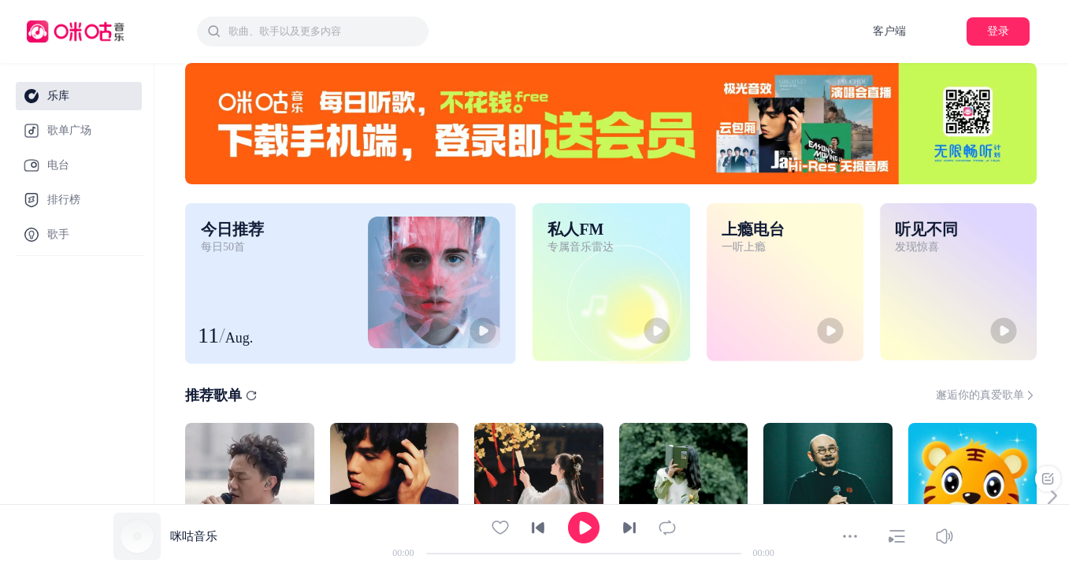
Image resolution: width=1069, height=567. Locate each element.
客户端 (889, 31)
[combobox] (313, 31)
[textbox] (323, 31)
